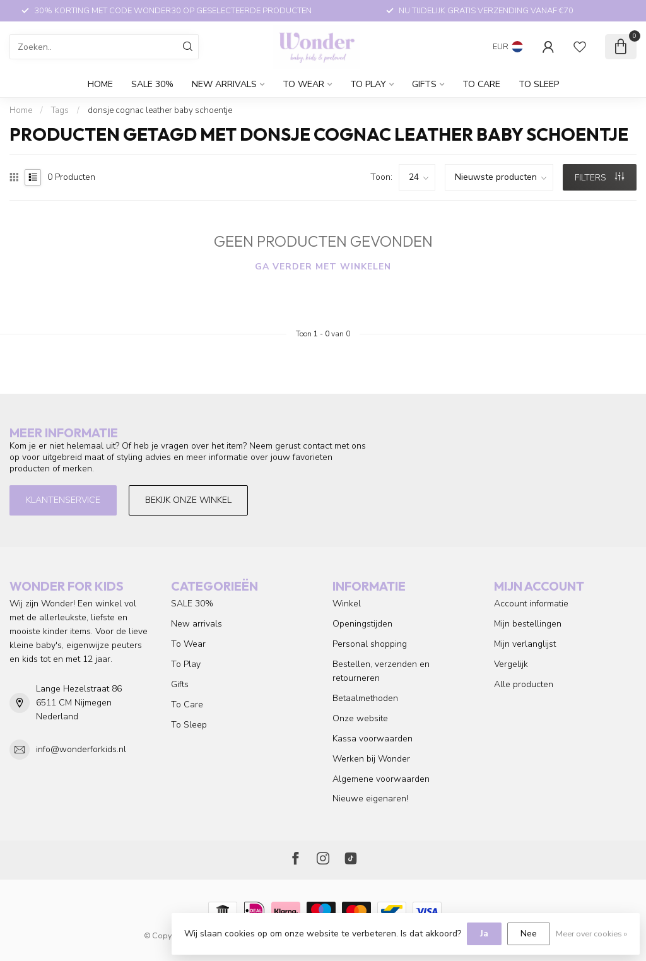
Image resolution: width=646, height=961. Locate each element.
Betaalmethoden (365, 698)
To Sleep (539, 84)
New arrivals (224, 84)
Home (100, 84)
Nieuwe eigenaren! (370, 799)
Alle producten (523, 684)
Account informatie (531, 604)
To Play (368, 84)
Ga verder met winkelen (323, 267)
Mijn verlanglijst (525, 644)
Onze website (360, 718)
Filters (599, 178)
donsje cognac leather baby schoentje (160, 110)
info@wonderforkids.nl (81, 749)
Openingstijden (362, 624)
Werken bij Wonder (371, 759)
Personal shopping (369, 644)
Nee (528, 934)
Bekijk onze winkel (188, 500)
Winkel (346, 604)
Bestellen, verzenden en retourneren (381, 671)
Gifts (424, 84)
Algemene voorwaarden (381, 779)
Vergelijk (511, 664)
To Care (481, 84)
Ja (484, 934)
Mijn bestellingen (527, 624)
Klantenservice (63, 500)
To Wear (303, 84)
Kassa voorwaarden (372, 739)
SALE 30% (152, 84)
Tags (60, 110)
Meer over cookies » (591, 933)
